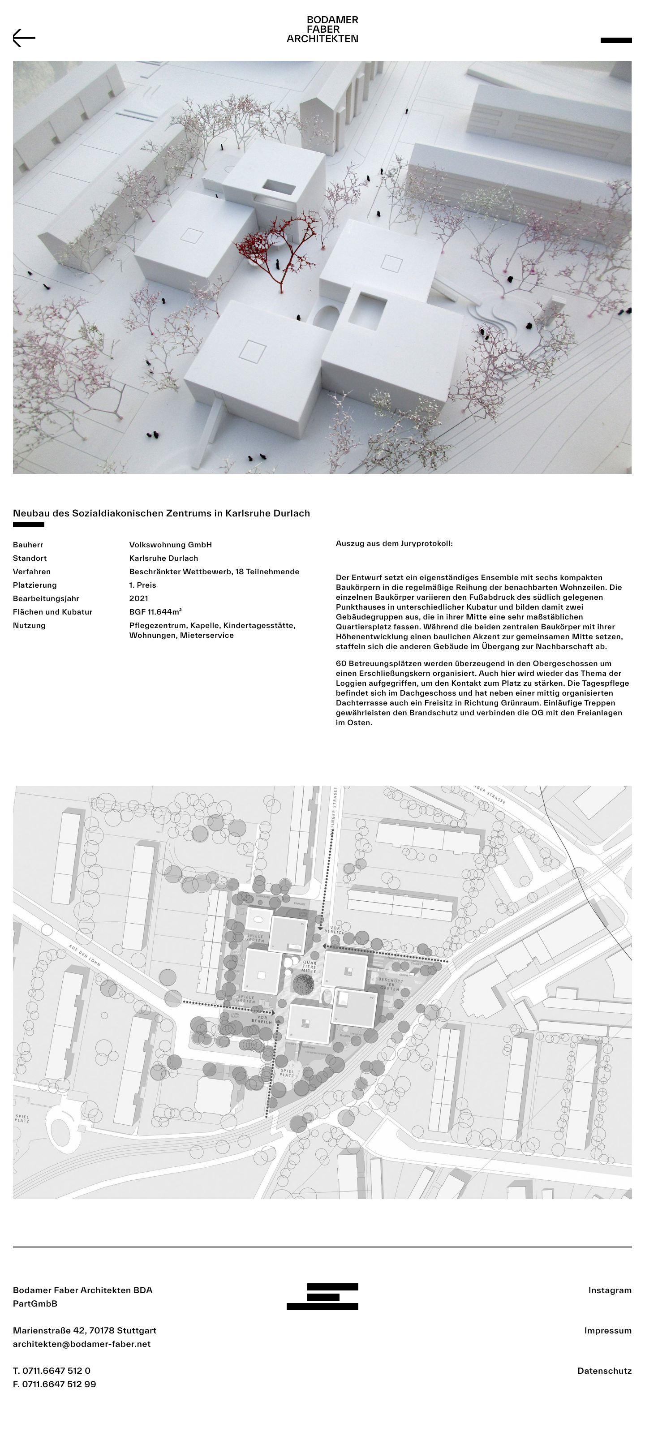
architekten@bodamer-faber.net (82, 1344)
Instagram (610, 1290)
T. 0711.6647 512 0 (52, 1371)
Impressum (608, 1330)
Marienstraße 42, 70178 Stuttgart (85, 1330)
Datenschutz (605, 1371)
